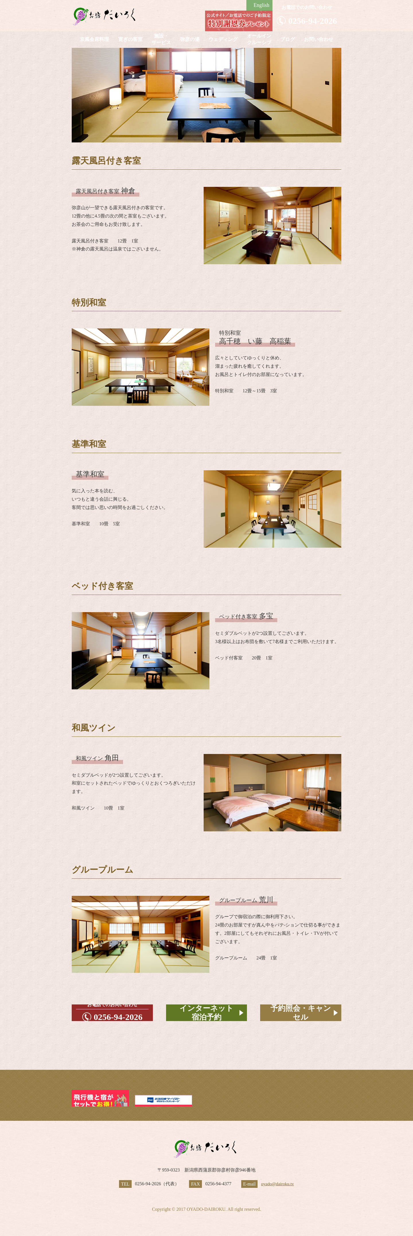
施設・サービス (161, 39)
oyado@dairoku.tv (277, 1183)
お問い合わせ (318, 39)
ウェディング (223, 39)
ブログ (287, 39)
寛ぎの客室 (130, 39)
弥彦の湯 (190, 39)
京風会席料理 (94, 39)
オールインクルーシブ (259, 39)
